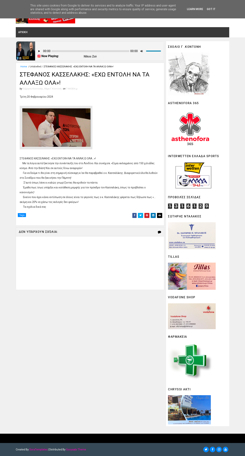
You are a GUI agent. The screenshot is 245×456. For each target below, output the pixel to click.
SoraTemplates (38, 449)
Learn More (195, 9)
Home (23, 66)
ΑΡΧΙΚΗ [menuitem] (22, 32)
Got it (211, 9)
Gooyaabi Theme (76, 449)
